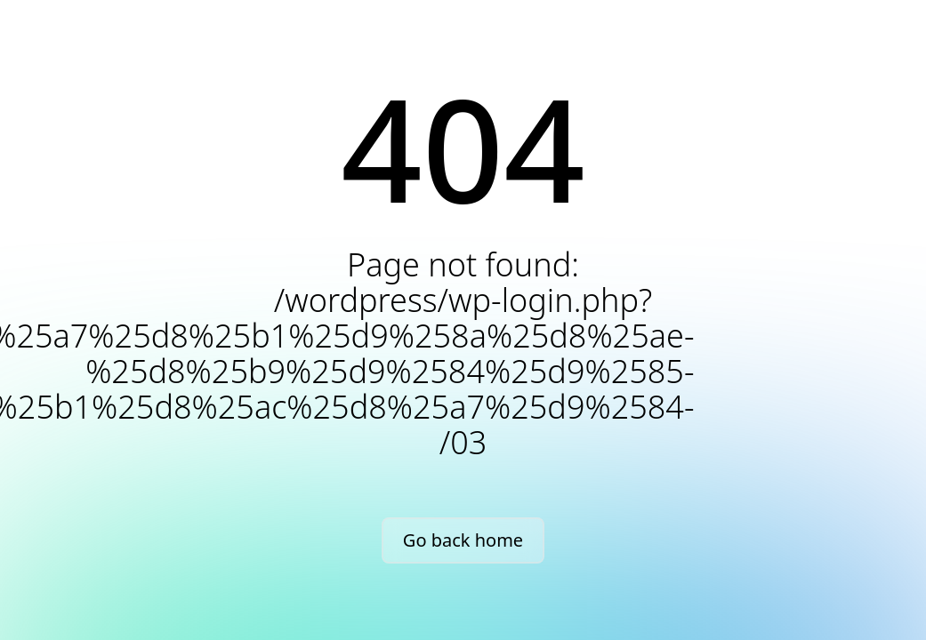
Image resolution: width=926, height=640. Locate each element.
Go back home (463, 540)
